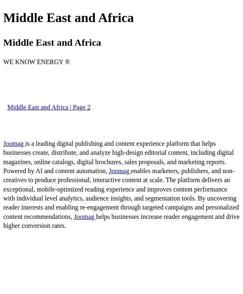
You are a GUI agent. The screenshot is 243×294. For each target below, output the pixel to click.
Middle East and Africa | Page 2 (48, 107)
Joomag (14, 143)
